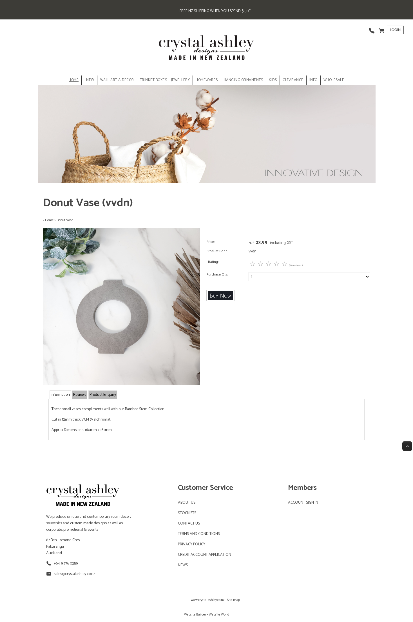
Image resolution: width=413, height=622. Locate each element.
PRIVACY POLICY (191, 544)
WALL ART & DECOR (117, 80)
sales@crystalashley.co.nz (74, 574)
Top (407, 446)
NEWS (183, 565)
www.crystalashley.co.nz (207, 600)
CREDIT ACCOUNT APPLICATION (204, 555)
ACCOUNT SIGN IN (303, 502)
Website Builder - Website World (206, 614)
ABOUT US (186, 502)
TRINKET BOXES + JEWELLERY (165, 80)
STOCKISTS (187, 513)
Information (60, 395)
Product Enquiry (103, 395)
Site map (233, 600)
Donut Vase (65, 220)
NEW (90, 80)
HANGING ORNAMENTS (243, 80)
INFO (313, 80)
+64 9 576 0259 (66, 563)
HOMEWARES (207, 80)
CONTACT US (189, 523)
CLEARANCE (293, 80)
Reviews (79, 395)
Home (74, 80)
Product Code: (217, 251)
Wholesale (333, 80)
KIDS (273, 80)
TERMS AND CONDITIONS (199, 534)
